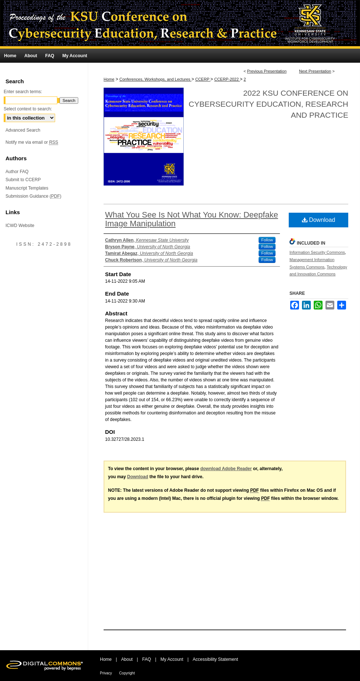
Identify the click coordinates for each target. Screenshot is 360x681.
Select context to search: (28, 108)
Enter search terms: (23, 91)
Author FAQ (17, 171)
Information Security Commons (317, 252)
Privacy (106, 673)
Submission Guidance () (33, 196)
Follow (267, 240)
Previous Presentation (267, 71)
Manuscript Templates (27, 188)
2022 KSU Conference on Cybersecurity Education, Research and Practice (268, 104)
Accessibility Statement (215, 659)
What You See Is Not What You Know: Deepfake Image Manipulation (191, 219)
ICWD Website (20, 225)
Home (109, 79)
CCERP (202, 79)
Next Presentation (315, 71)
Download (318, 220)
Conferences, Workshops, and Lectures (155, 79)
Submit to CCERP (23, 179)
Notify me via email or (32, 142)
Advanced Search (23, 130)
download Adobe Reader (226, 468)
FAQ (146, 659)
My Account (172, 659)
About (127, 659)
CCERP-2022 (227, 79)
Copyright (127, 673)
